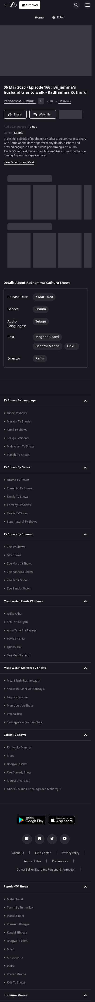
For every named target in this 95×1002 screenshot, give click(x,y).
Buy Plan (30, 5)
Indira (11, 966)
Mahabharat (15, 899)
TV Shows (54, 17)
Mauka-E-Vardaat (18, 781)
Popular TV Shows (16, 886)
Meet (10, 756)
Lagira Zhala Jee (17, 697)
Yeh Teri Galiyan (17, 622)
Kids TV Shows (16, 982)
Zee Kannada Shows (20, 572)
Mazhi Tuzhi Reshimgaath (23, 681)
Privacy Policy (70, 853)
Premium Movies (15, 995)
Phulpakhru (14, 714)
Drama (18, 133)
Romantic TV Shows (19, 488)
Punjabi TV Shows (18, 455)
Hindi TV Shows (17, 413)
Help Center (43, 853)
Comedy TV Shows (19, 505)
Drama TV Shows (18, 480)
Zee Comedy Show (19, 772)
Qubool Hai (14, 647)
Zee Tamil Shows (18, 580)
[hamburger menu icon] (87, 5)
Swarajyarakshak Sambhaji (24, 722)
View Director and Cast (19, 162)
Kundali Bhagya (17, 933)
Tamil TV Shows (17, 430)
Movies (74, 17)
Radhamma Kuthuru (20, 101)
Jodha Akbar (15, 614)
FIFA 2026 (30, 17)
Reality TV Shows (18, 513)
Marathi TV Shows (18, 421)
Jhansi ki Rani (15, 916)
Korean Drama (16, 974)
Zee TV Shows (16, 547)
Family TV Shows (17, 497)
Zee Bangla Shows (19, 588)
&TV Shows (14, 555)
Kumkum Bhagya (18, 924)
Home (8, 17)
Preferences (60, 861)
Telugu (32, 127)
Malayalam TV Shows (20, 446)
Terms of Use (32, 861)
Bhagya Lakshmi (17, 764)
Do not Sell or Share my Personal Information (46, 870)
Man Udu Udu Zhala (20, 706)
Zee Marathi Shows (19, 563)
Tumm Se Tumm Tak (20, 908)
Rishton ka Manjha (19, 747)
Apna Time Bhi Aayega (21, 630)
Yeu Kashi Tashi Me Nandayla (26, 689)
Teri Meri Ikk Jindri (18, 655)
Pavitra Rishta (16, 639)
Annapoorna (15, 957)
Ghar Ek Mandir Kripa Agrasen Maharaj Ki (34, 789)
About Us (18, 853)
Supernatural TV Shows (22, 522)
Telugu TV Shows (18, 438)
